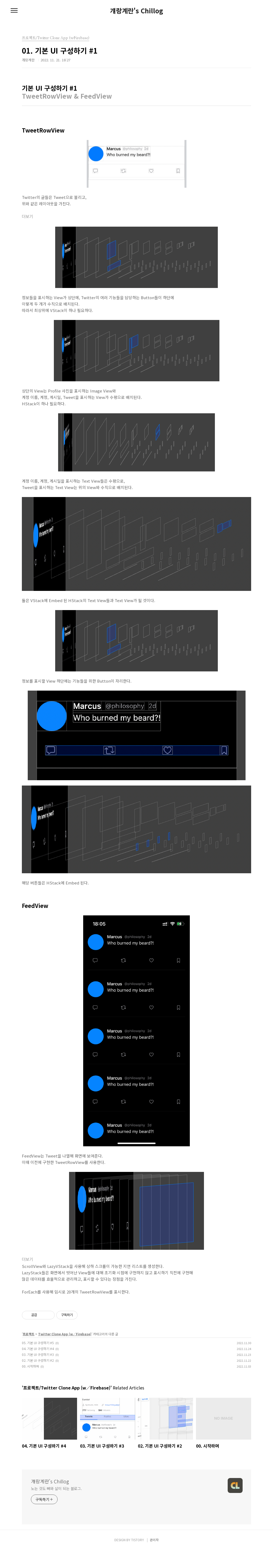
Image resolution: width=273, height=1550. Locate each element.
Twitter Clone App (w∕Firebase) (64, 1334)
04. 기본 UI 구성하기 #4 (38, 1348)
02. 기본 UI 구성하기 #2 (38, 1360)
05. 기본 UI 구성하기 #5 (38, 1342)
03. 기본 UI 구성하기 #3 (38, 1354)
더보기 (27, 216)
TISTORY (137, 1539)
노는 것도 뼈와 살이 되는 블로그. (56, 1488)
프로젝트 (28, 1334)
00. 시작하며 (30, 1366)
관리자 (154, 1539)
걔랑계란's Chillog (136, 10)
